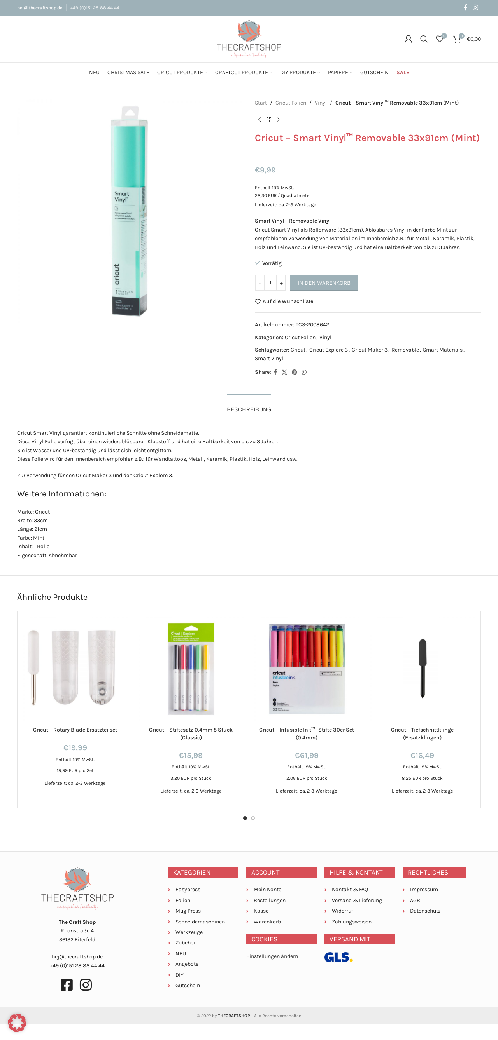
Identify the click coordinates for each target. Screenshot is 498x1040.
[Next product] (278, 119)
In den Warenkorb (324, 282)
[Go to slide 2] (253, 818)
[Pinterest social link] (294, 372)
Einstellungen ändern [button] (272, 956)
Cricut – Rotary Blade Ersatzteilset (75, 729)
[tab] (249, 405)
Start (261, 102)
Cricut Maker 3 (370, 350)
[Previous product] (259, 119)
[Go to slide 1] (245, 818)
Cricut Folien (290, 102)
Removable (405, 350)
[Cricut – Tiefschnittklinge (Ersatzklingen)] (423, 669)
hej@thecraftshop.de (39, 7)
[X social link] (284, 372)
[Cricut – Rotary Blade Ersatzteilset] (75, 669)
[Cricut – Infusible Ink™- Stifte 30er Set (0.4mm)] (307, 669)
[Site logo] (249, 38)
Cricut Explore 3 (328, 350)
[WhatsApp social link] (304, 372)
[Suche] (424, 39)
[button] (17, 1023)
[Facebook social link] (465, 8)
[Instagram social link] (475, 8)
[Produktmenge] (270, 283)
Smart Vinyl (269, 358)
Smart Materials (443, 350)
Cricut (298, 350)
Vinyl (321, 102)
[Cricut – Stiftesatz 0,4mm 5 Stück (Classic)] (191, 669)
